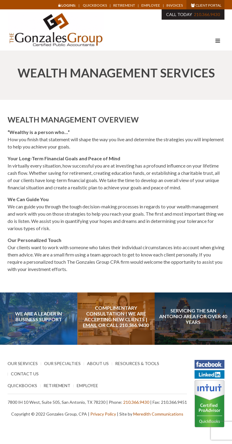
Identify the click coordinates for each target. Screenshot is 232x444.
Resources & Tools (137, 363)
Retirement (124, 5)
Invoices (174, 5)
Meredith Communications (158, 413)
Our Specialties (62, 363)
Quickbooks (95, 5)
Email (90, 325)
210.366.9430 (207, 14)
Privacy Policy (103, 413)
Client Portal (206, 5)
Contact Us (25, 373)
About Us (98, 363)
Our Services (23, 363)
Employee (150, 5)
